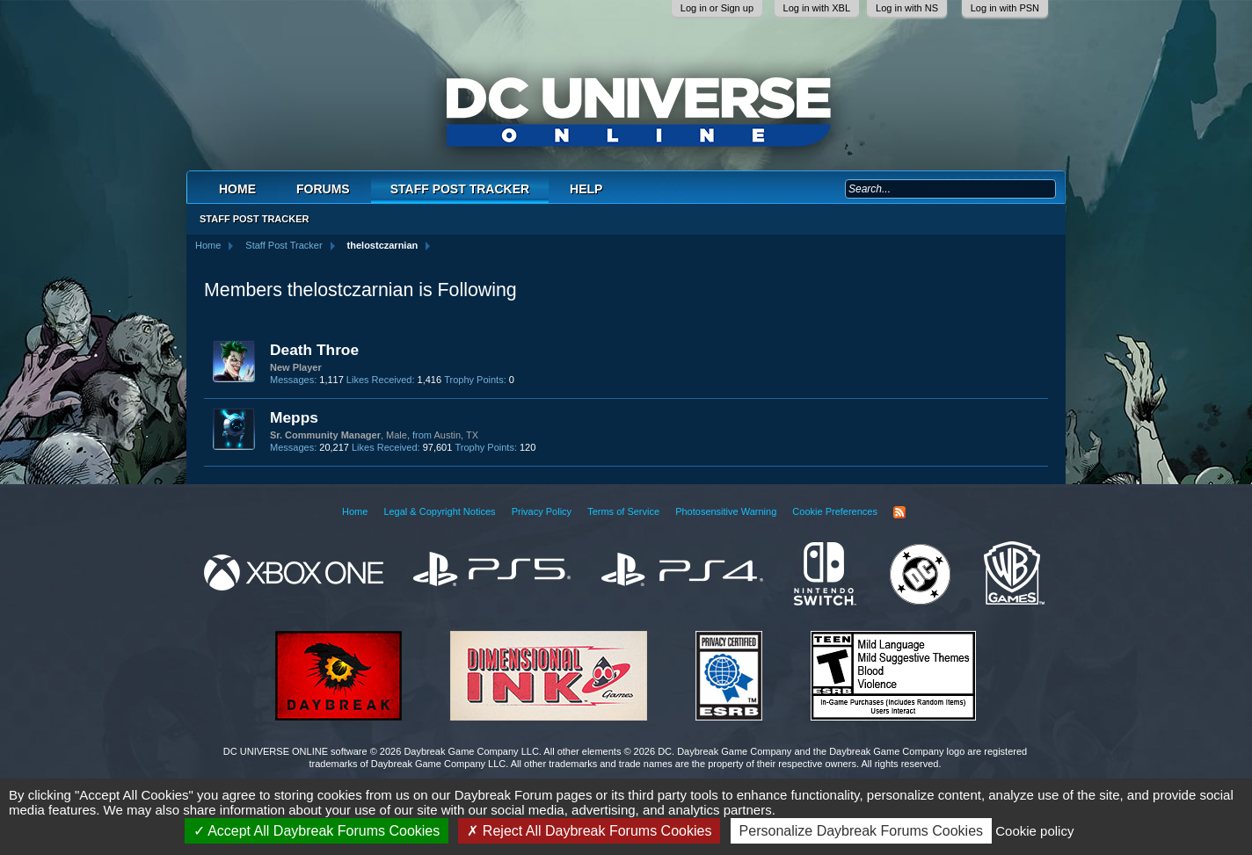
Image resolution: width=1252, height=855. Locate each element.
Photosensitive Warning (725, 511)
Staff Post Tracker (459, 189)
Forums (323, 189)
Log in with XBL (816, 8)
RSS (899, 512)
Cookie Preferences (834, 511)
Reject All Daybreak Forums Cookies (589, 830)
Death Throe (314, 350)
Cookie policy (1034, 830)
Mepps (294, 417)
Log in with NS (907, 8)
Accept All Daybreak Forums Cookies (316, 830)
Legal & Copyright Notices (439, 511)
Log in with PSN (1005, 8)
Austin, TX (455, 435)
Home (237, 189)
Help (586, 189)
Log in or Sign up (717, 8)
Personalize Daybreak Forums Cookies (861, 830)
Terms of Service (623, 511)
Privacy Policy (541, 511)
